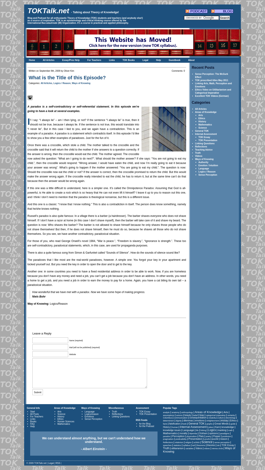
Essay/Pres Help (71, 60)
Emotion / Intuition (208, 165)
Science (202, 128)
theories (211, 445)
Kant (217, 427)
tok (218, 445)
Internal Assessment (206, 134)
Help (158, 60)
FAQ (32, 424)
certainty (231, 415)
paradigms (224, 433)
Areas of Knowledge (206, 112)
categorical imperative (216, 415)
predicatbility (181, 439)
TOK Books (129, 60)
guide (232, 424)
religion (188, 442)
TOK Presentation (207, 140)
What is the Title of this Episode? (67, 77)
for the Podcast (146, 426)
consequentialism (197, 417)
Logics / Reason (207, 171)
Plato (201, 436)
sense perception (222, 442)
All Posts (34, 414)
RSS (58, 463)
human (175, 427)
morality (183, 433)
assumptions (169, 415)
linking (203, 430)
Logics (212, 430)
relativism (179, 442)
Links (112, 60)
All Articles (49, 60)
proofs (207, 439)
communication (180, 418)
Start (32, 411)
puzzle (215, 439)
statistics (177, 445)
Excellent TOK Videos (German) (212, 96)
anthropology (187, 412)
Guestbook (174, 60)
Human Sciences (65, 421)
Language (203, 168)
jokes (210, 427)
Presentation (195, 439)
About (191, 60)
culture (221, 418)
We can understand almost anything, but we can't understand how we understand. (94, 443)
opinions (213, 433)
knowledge (228, 426)
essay (224, 420)
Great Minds (222, 423)
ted (193, 445)
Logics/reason (92, 414)
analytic (166, 412)
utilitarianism (177, 448)
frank (184, 424)
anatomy (175, 412)
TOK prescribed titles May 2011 (211, 80)
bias (202, 415)
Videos (198, 156)
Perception (178, 436)
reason (223, 439)
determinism (168, 421)
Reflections (201, 146)
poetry (208, 436)
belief (195, 415)
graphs (209, 424)
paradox (166, 436)
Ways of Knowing (204, 159)
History (202, 121)
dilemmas (188, 420)
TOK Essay (204, 137)
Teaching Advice (203, 150)
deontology (231, 418)
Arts (200, 115)
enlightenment (212, 421)
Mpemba (193, 433)
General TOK (202, 131)
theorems (201, 445)
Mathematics (205, 124)
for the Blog (145, 424)
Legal (145, 60)
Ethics (201, 118)
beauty (187, 415)
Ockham (203, 433)
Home (32, 60)
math (230, 430)
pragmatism (168, 439)
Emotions (89, 416)
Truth (198, 153)
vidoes (207, 448)
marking (222, 430)
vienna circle (217, 448)
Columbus (167, 418)
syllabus (186, 445)
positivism (226, 436)
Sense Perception (207, 175)
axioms (179, 415)
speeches (167, 445)
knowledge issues (172, 430)
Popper (216, 436)
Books (33, 421)
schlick (196, 442)
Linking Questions (205, 143)
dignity (179, 421)
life (197, 430)
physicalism (192, 436)
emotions (199, 420)
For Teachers (94, 60)
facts (165, 424)
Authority (203, 162)
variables (189, 448)
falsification (174, 424)
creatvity (212, 418)
